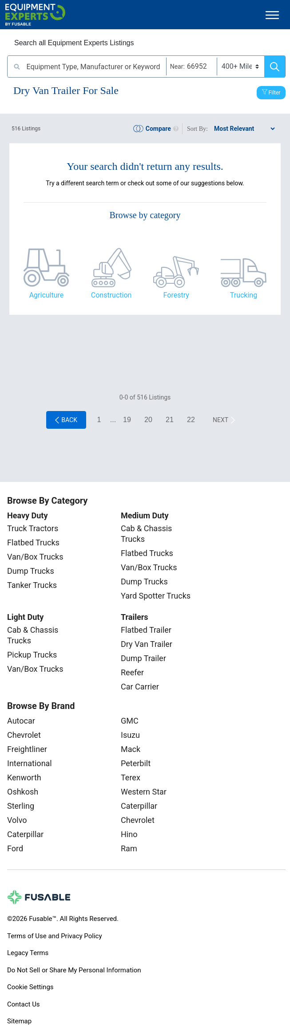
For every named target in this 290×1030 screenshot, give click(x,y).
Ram (129, 848)
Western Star (144, 791)
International (29, 763)
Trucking (243, 295)
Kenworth (24, 777)
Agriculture (46, 295)
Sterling (20, 806)
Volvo (17, 820)
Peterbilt (136, 763)
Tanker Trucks (32, 585)
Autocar (21, 720)
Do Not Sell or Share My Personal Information (74, 970)
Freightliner (27, 749)
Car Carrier (140, 686)
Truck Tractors (32, 528)
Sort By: (197, 128)
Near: (177, 66)
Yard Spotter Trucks (156, 595)
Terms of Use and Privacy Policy (54, 936)
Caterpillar (25, 834)
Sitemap (19, 1021)
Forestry (176, 295)
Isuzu (130, 735)
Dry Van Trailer (146, 644)
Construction (111, 295)
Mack (130, 749)
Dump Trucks (30, 571)
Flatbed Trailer (146, 629)
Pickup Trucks (32, 654)
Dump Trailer (143, 658)
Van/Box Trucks (35, 556)
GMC (130, 720)
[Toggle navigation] (272, 14)
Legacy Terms (27, 953)
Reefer (132, 672)
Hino (129, 834)
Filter (275, 93)
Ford (15, 848)
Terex (130, 777)
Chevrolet (24, 735)
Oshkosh (22, 791)
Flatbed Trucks (33, 542)
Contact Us (23, 1004)
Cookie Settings (30, 987)
